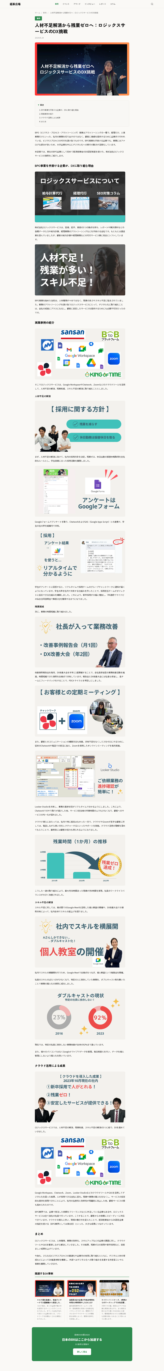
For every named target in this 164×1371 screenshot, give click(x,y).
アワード (77, 4)
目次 (42, 104)
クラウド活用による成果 (50, 117)
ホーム (37, 12)
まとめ (43, 121)
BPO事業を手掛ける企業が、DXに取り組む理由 (60, 110)
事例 (56, 4)
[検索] (152, 4)
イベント (66, 4)
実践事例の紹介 (47, 114)
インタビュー (90, 4)
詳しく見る (82, 1351)
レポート (102, 4)
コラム (112, 4)
